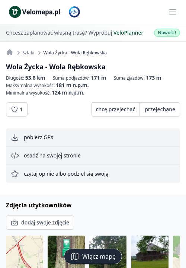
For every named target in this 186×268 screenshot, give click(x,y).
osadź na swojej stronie (45, 155)
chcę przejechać (115, 109)
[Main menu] (172, 11)
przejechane (160, 109)
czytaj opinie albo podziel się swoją (59, 173)
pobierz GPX (32, 137)
